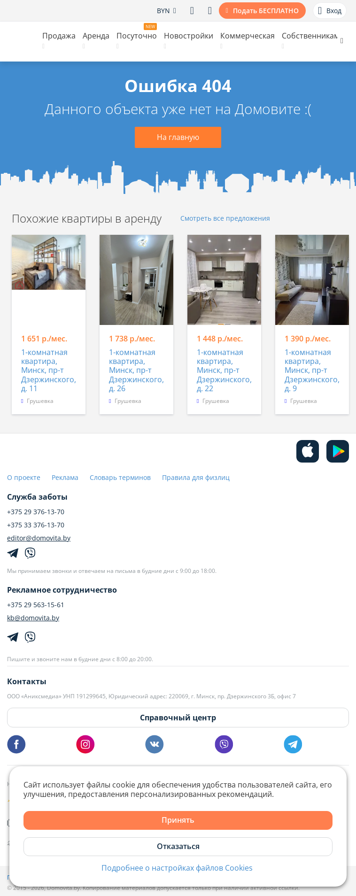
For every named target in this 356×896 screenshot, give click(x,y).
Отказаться (178, 846)
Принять (178, 820)
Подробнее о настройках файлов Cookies (177, 868)
